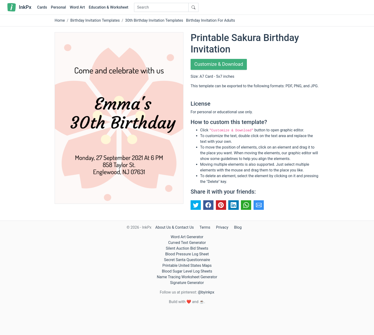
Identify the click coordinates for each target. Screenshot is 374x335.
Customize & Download (219, 64)
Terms (205, 227)
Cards (42, 7)
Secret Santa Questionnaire (187, 260)
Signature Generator (187, 282)
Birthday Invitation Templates (95, 20)
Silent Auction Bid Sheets (187, 248)
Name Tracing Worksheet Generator (187, 277)
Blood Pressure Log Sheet (187, 254)
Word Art (77, 7)
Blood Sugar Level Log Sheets (187, 271)
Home (60, 20)
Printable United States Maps (187, 265)
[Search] (161, 7)
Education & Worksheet (108, 7)
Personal (58, 7)
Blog (238, 227)
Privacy (222, 227)
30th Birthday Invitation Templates (154, 20)
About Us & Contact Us (174, 227)
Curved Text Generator (187, 242)
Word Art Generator (187, 237)
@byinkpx (206, 292)
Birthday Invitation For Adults (210, 20)
